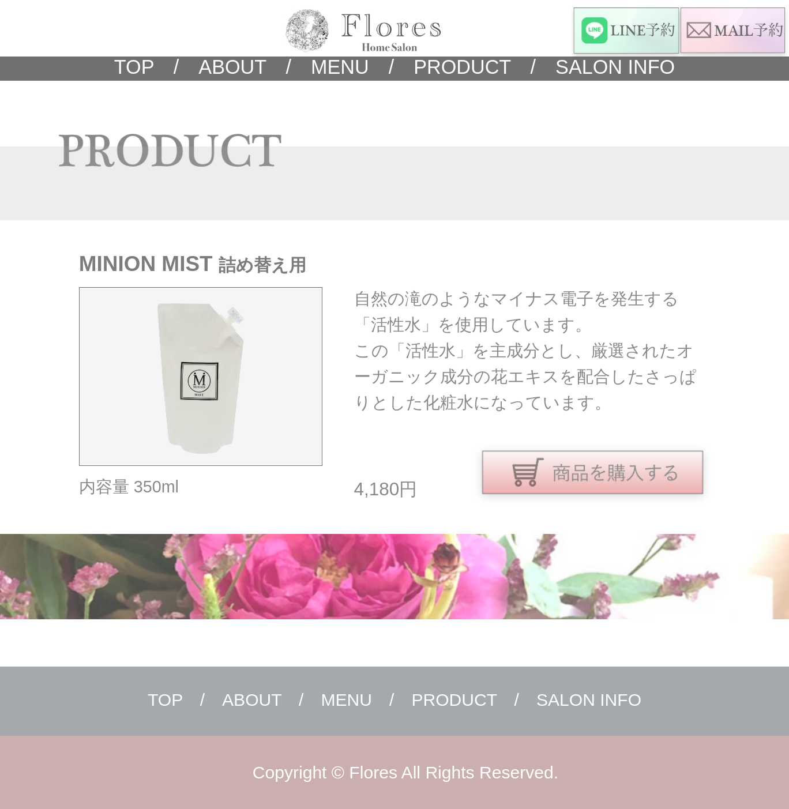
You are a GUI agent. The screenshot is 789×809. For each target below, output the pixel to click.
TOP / (146, 67)
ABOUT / (235, 67)
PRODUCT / (465, 67)
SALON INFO (605, 67)
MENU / (342, 67)
